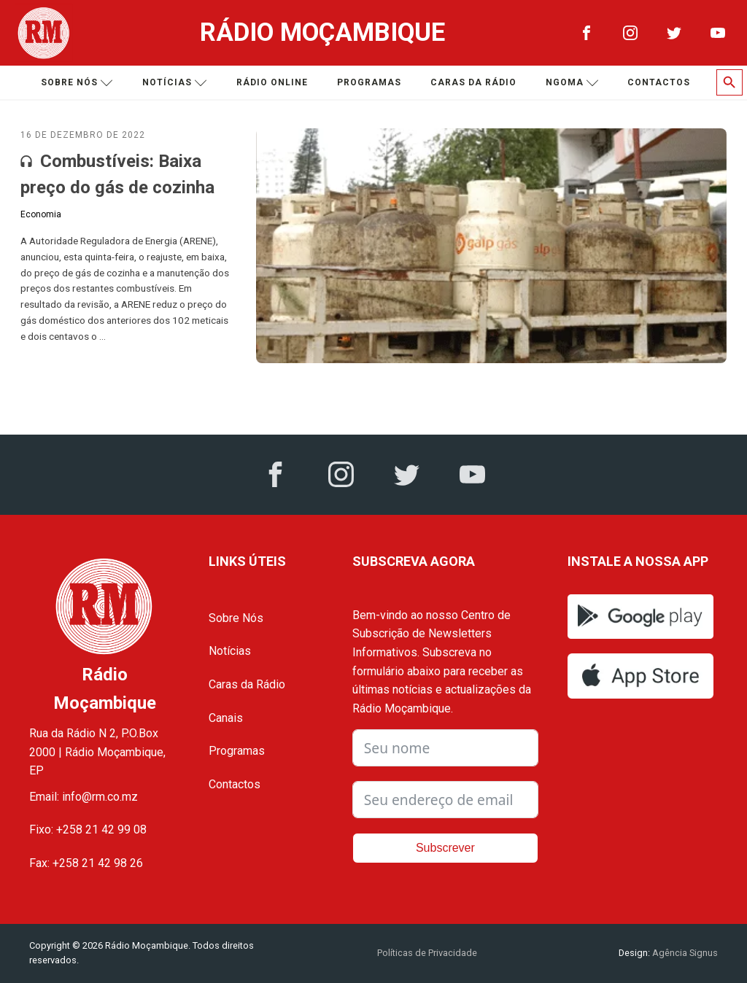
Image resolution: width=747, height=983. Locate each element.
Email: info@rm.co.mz (83, 797)
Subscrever (445, 848)
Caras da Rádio (473, 82)
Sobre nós (77, 83)
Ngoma (572, 83)
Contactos (658, 82)
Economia (40, 214)
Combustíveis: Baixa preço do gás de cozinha (117, 174)
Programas (369, 82)
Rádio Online (272, 82)
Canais (226, 718)
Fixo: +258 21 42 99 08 (88, 829)
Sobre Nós (236, 618)
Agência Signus (684, 952)
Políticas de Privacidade (427, 952)
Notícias (174, 83)
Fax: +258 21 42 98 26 (86, 863)
